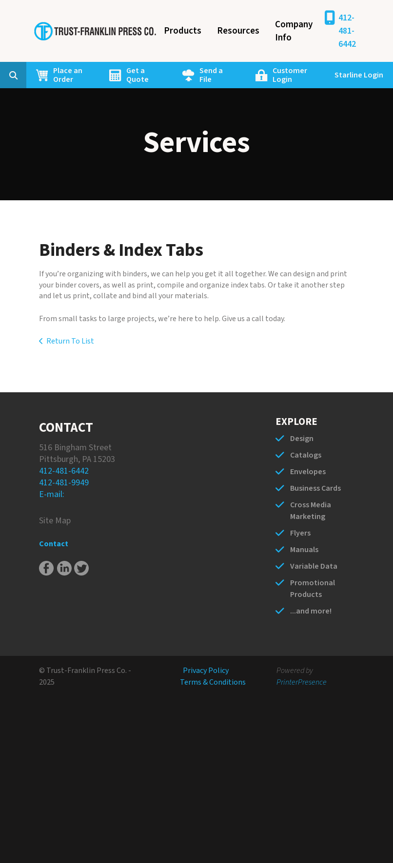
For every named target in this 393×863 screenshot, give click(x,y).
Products (182, 31)
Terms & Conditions (213, 682)
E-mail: (51, 494)
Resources (238, 31)
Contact (53, 543)
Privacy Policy (206, 670)
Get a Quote (137, 75)
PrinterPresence (301, 682)
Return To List (70, 341)
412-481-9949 (64, 483)
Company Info (294, 31)
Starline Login (358, 75)
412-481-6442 (347, 31)
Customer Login (290, 75)
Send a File (211, 75)
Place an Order (67, 75)
